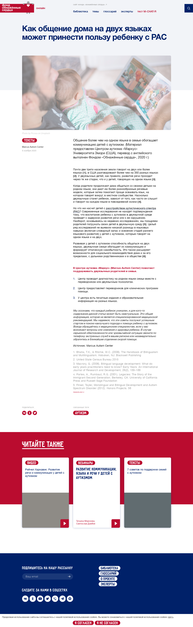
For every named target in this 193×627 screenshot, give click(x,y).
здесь (170, 617)
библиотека (80, 11)
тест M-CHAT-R (146, 11)
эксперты (127, 11)
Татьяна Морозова (85, 521)
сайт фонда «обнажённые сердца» (89, 4)
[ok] (30, 413)
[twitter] (35, 413)
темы (95, 11)
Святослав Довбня (85, 524)
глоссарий (109, 11)
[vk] (24, 413)
